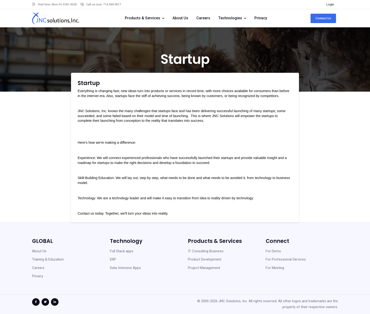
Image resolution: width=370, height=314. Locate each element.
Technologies (230, 18)
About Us (180, 18)
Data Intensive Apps (125, 268)
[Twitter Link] (45, 302)
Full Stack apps (121, 251)
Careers (203, 18)
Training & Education (48, 259)
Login (330, 4)
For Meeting (275, 268)
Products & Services (142, 18)
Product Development (204, 259)
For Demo (273, 251)
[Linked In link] (55, 302)
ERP (113, 259)
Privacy (260, 18)
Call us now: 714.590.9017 (100, 4)
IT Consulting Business (205, 251)
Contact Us (323, 18)
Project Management (204, 268)
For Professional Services (286, 259)
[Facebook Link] (36, 302)
